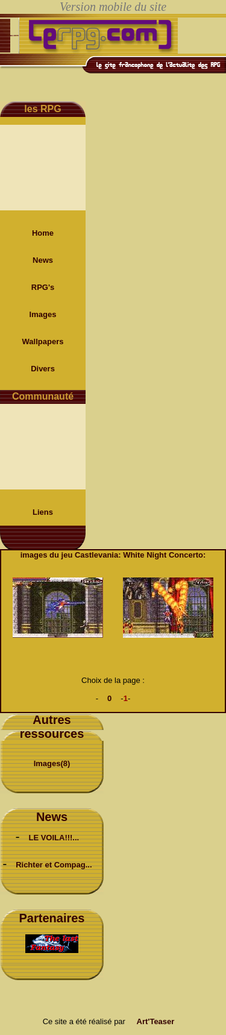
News (43, 260)
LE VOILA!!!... (53, 837)
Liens (43, 512)
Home (43, 233)
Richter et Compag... (54, 864)
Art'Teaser (156, 1021)
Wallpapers (43, 341)
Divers (43, 368)
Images (43, 314)
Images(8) (52, 763)
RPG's (43, 287)
